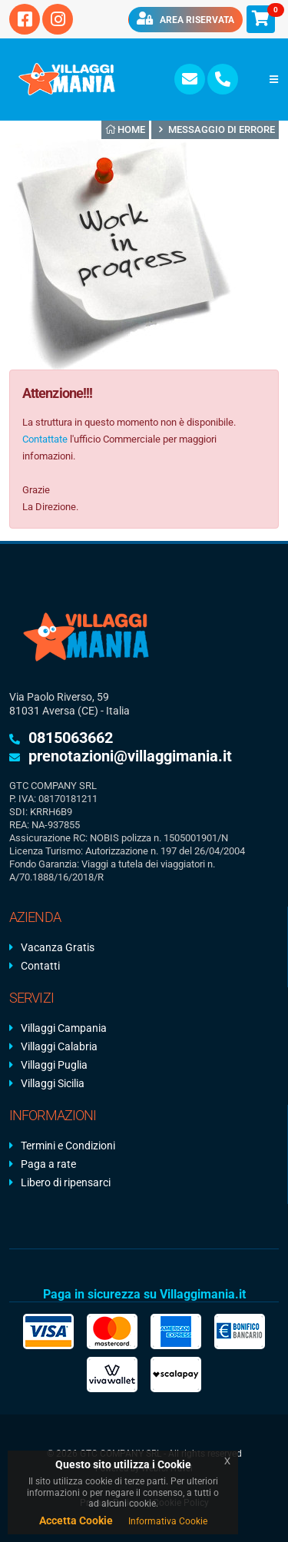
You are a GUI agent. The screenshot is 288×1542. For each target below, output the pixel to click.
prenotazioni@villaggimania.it (130, 756)
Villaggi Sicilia (52, 1083)
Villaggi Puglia (54, 1065)
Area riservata (185, 18)
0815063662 (70, 737)
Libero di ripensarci (66, 1182)
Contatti (40, 966)
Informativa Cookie (167, 1521)
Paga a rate (48, 1164)
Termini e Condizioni (68, 1145)
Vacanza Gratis (57, 947)
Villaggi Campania (64, 1028)
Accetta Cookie (76, 1520)
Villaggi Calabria (59, 1046)
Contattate (45, 439)
